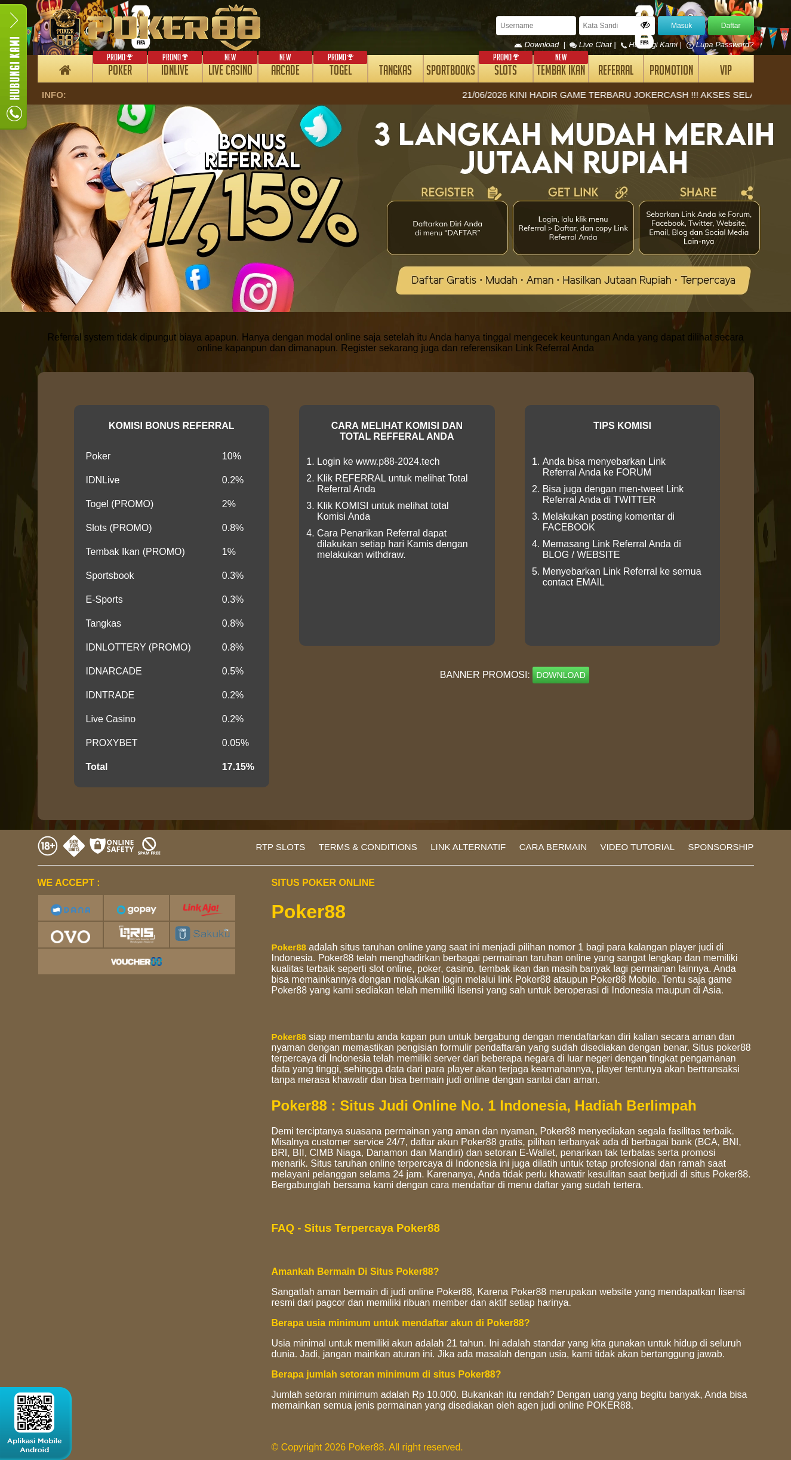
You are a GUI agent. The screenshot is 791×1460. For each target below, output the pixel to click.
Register (359, 348)
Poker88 (289, 947)
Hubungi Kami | (652, 44)
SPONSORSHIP (720, 847)
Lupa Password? (720, 44)
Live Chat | (594, 44)
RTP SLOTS (280, 847)
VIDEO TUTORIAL (638, 847)
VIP (726, 72)
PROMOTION (671, 72)
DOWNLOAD (560, 675)
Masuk (681, 26)
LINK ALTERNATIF (468, 847)
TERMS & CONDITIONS (368, 847)
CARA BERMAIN (553, 847)
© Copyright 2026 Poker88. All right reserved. (367, 1447)
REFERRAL (615, 72)
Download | (542, 44)
